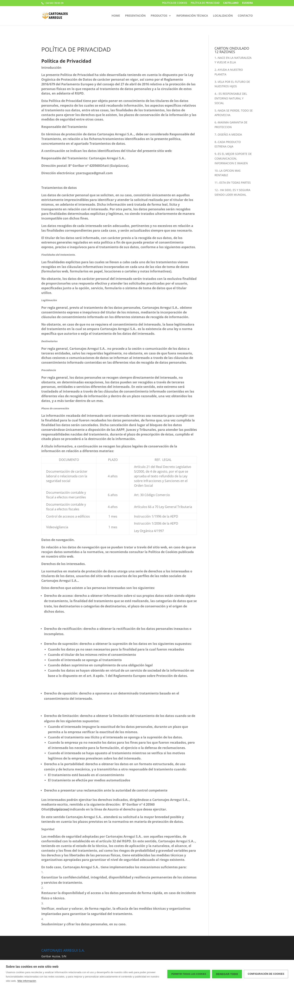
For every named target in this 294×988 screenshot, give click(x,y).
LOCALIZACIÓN (223, 15)
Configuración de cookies (266, 974)
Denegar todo (227, 974)
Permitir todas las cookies (188, 974)
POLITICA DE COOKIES (174, 3)
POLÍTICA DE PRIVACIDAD (205, 3)
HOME (116, 15)
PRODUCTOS (159, 15)
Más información (26, 980)
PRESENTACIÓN (135, 15)
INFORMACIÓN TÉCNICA (192, 15)
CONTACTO (245, 15)
